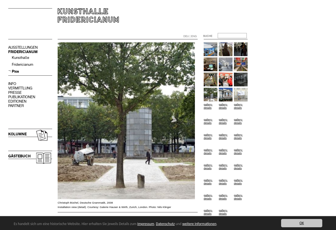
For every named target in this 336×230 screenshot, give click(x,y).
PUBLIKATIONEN (21, 97)
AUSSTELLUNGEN (23, 47)
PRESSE (15, 93)
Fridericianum (22, 64)
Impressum (145, 223)
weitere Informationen (199, 223)
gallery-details (208, 106)
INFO (12, 84)
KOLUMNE (17, 134)
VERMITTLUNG (20, 88)
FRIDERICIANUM (23, 52)
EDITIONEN (17, 101)
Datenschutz (165, 223)
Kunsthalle (20, 58)
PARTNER (16, 106)
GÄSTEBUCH (19, 156)
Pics (15, 71)
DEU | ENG (190, 36)
